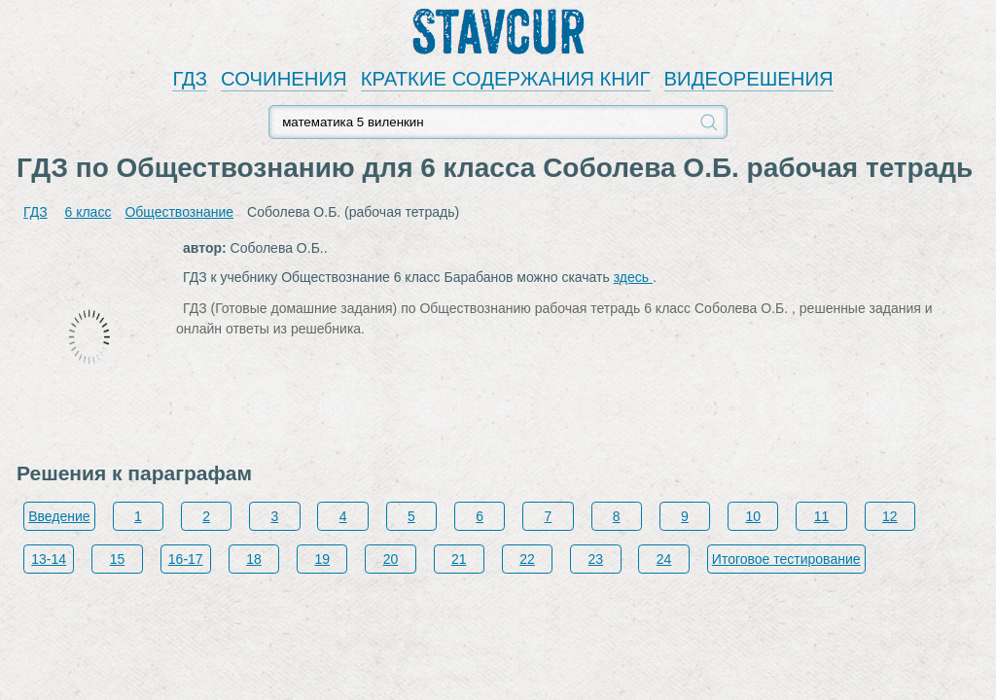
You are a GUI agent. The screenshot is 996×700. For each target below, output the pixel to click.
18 (254, 559)
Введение (58, 516)
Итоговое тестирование (786, 559)
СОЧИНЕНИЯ (284, 78)
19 (322, 559)
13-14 (48, 559)
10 (753, 516)
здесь (633, 277)
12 (890, 516)
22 (527, 559)
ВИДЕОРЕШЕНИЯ (749, 78)
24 (664, 559)
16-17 (185, 559)
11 (822, 516)
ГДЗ (189, 78)
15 (117, 559)
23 (596, 559)
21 (459, 559)
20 (391, 559)
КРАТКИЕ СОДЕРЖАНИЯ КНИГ (506, 78)
